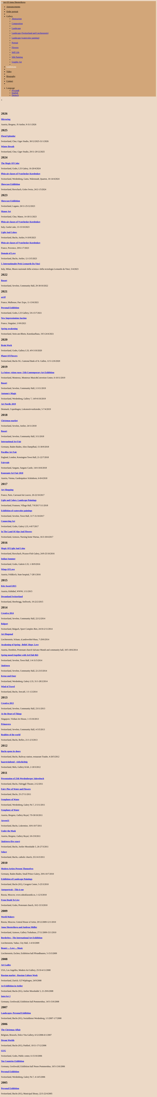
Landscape (16, 28)
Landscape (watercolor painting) (25, 38)
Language (10, 88)
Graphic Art (17, 62)
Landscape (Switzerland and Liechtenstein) (30, 33)
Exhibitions (11, 67)
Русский (15, 90)
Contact (9, 81)
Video (8, 71)
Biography (10, 76)
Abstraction (17, 19)
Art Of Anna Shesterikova (14, 2)
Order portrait (12, 11)
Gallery (9, 16)
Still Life (15, 52)
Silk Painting (17, 57)
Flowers (15, 47)
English (15, 93)
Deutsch (15, 95)
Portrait (15, 43)
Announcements (13, 7)
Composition (17, 23)
